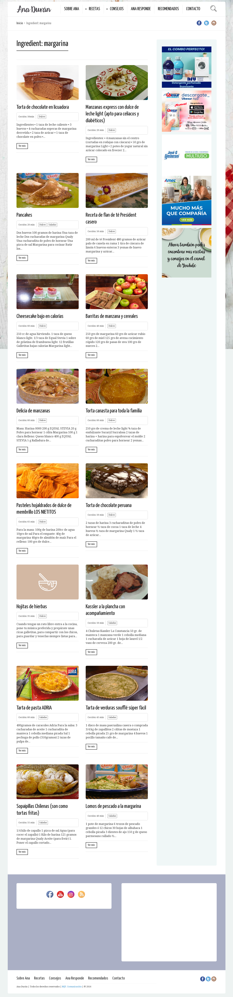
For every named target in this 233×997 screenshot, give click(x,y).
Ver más (22, 146)
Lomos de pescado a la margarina (113, 806)
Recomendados (168, 9)
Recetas (94, 9)
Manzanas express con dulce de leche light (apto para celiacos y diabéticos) (112, 114)
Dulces (42, 116)
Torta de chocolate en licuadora (43, 107)
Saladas (52, 225)
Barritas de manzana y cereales (112, 316)
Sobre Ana (71, 9)
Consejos (117, 9)
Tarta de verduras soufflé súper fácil (116, 708)
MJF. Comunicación (72, 986)
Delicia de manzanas (33, 411)
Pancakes (24, 215)
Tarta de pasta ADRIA (34, 708)
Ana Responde (141, 9)
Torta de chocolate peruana (109, 505)
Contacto (193, 9)
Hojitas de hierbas (32, 606)
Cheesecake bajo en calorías (40, 316)
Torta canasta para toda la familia (114, 411)
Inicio (20, 23)
